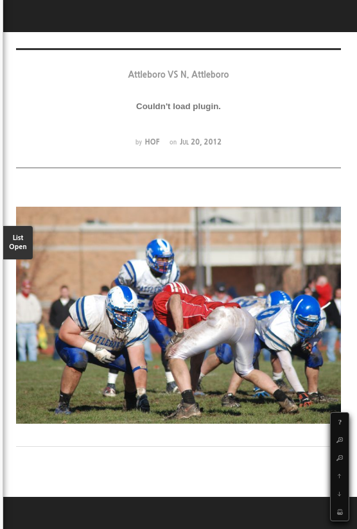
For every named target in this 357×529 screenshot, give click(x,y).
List (18, 243)
